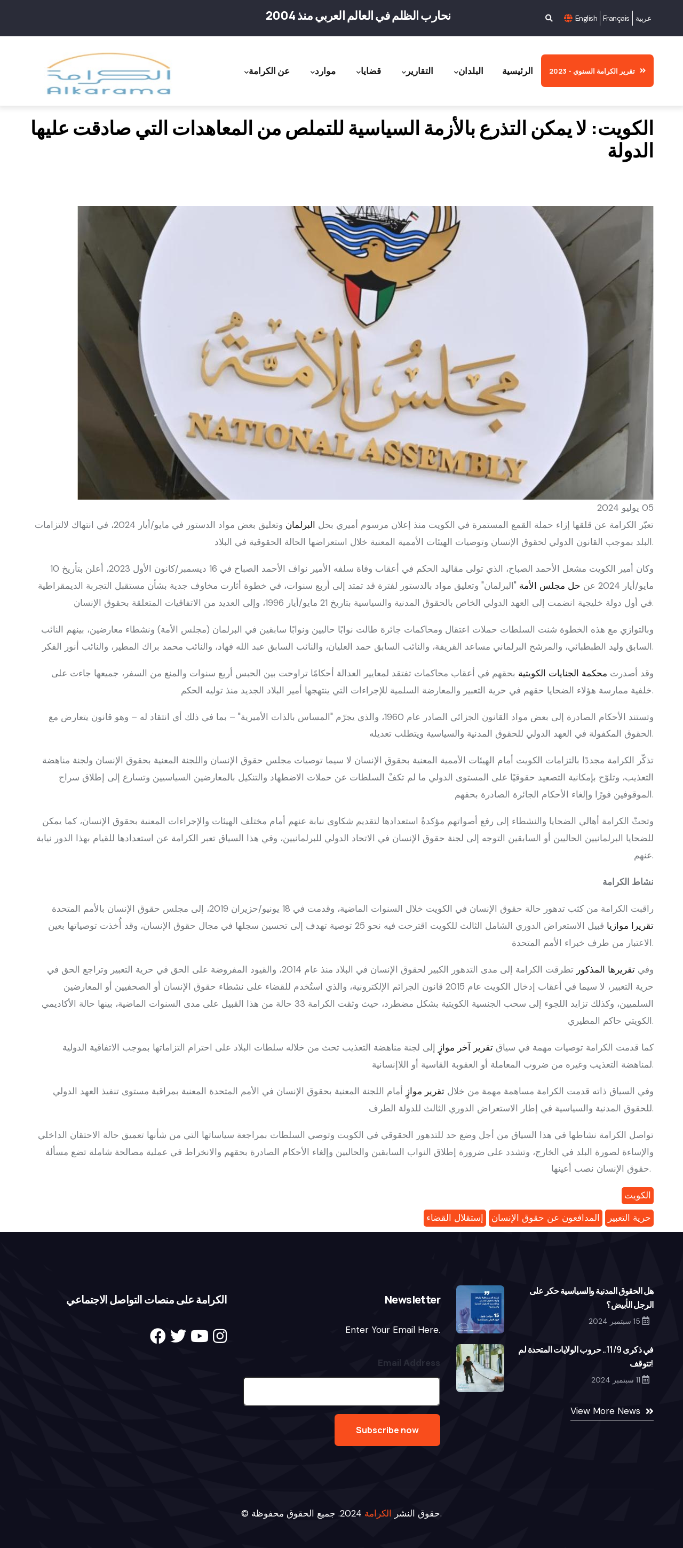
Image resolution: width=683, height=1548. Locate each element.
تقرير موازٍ (425, 1091)
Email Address (409, 1363)
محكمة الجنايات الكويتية (562, 673)
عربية (643, 18)
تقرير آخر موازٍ (465, 1047)
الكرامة (378, 1513)
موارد (323, 71)
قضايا (368, 71)
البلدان (468, 71)
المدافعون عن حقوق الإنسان (545, 1217)
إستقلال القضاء (454, 1217)
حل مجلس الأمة (550, 585)
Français (616, 18)
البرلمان (300, 525)
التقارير (417, 71)
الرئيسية (517, 71)
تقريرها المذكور (605, 969)
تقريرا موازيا (630, 925)
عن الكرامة (267, 71)
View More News (605, 1411)
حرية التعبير (629, 1217)
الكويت (637, 1195)
